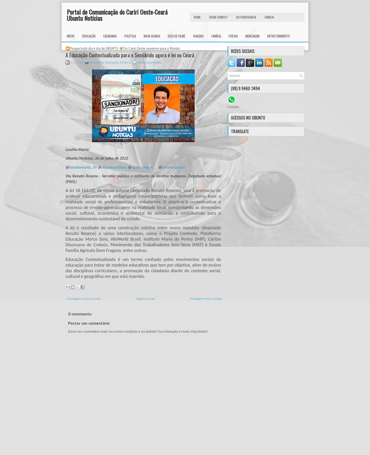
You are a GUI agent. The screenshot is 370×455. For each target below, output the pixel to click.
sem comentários (149, 62)
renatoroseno (173, 167)
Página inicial (145, 299)
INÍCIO (71, 36)
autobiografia (246, 17)
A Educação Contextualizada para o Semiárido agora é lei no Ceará (130, 55)
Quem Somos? (218, 17)
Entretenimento (278, 36)
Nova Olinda (152, 36)
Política (130, 36)
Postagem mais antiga (206, 299)
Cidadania (110, 36)
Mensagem (252, 36)
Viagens (198, 36)
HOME (197, 17)
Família (216, 36)
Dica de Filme (176, 36)
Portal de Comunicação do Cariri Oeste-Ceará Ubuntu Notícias (117, 15)
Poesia (233, 36)
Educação (89, 36)
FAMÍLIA (269, 17)
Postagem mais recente (84, 299)
